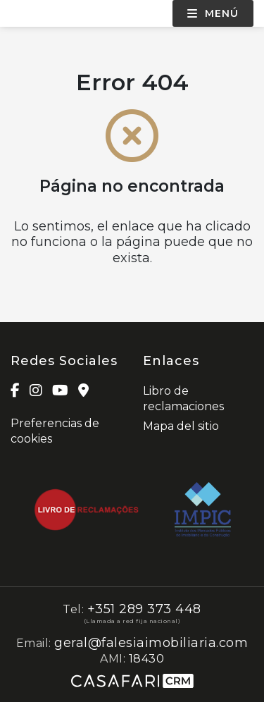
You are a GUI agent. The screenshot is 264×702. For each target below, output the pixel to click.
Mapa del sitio (181, 426)
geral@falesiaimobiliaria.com (151, 643)
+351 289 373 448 (144, 609)
